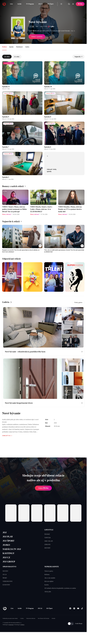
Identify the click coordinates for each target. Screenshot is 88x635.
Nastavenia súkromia (30, 618)
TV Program (30, 4)
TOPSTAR (47, 537)
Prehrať (43, 488)
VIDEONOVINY (8, 581)
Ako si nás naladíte (49, 578)
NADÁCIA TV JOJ (12, 549)
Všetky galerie (78, 302)
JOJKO (6, 545)
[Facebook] (70, 608)
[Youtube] (78, 608)
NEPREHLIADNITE (51, 567)
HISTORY (47, 548)
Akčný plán (47, 591)
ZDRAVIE (47, 544)
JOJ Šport (50, 4)
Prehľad (4, 47)
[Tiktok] (82, 608)
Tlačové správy (48, 571)
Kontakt (53, 618)
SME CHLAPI (48, 541)
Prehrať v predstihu (36, 36)
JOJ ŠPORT (8, 541)
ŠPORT (5, 578)
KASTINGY (8, 553)
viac (73, 31)
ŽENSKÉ (47, 534)
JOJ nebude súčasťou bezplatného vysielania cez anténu (60, 588)
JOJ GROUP (9, 561)
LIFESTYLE (48, 530)
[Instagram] (74, 608)
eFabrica (22, 624)
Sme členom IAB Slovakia (43, 618)
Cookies (22, 618)
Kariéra (46, 585)
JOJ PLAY (8, 536)
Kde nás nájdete (48, 581)
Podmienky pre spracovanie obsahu (10, 618)
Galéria (27, 47)
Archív (19, 4)
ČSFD (31, 26)
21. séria (16, 56)
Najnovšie (78, 56)
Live (11, 4)
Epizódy (11, 47)
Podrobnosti (19, 47)
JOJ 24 (40, 4)
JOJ (5, 532)
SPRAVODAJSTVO (9, 567)
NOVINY (5, 571)
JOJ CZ (6, 557)
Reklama (46, 574)
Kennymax (11, 624)
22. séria (6, 56)
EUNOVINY (6, 585)
